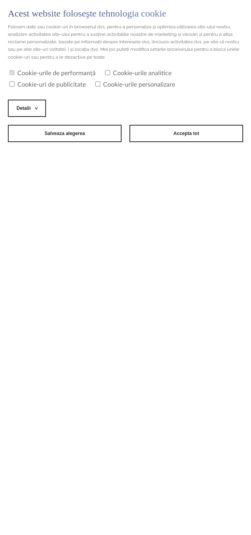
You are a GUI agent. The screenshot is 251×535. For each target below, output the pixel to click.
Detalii (24, 108)
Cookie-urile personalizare (135, 84)
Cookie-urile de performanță (52, 73)
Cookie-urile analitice (138, 73)
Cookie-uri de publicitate (47, 84)
